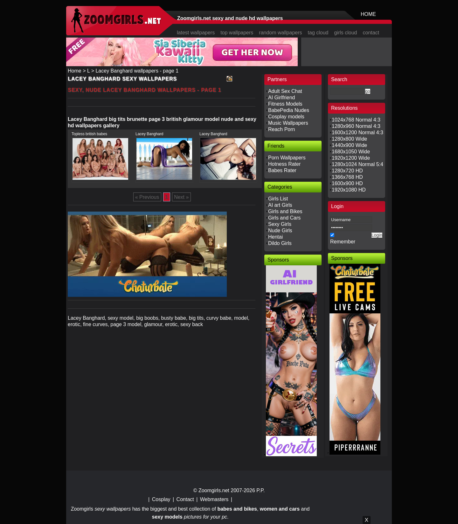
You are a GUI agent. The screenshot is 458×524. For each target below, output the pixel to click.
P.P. (260, 490)
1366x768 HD (347, 177)
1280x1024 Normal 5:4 (357, 164)
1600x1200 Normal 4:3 (357, 132)
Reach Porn (281, 129)
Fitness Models (285, 104)
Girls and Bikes (285, 211)
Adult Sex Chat (285, 91)
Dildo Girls (280, 243)
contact (371, 32)
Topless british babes (89, 134)
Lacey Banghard (149, 134)
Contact (185, 499)
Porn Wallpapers (287, 157)
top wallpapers (236, 32)
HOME (368, 14)
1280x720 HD (347, 170)
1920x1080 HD (349, 189)
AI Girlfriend (281, 97)
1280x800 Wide (349, 139)
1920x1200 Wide (351, 158)
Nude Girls (280, 230)
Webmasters (214, 499)
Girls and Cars (284, 217)
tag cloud (318, 32)
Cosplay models (286, 116)
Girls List (278, 198)
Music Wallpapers (288, 123)
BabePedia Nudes (288, 110)
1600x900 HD (347, 183)
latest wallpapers (196, 32)
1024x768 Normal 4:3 (356, 119)
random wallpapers (280, 32)
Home (74, 70)
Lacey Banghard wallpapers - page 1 (136, 70)
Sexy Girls (279, 224)
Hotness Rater (284, 164)
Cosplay (161, 499)
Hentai (275, 237)
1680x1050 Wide (351, 151)
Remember (342, 241)
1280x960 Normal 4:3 (356, 126)
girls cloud (345, 32)
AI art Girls (280, 205)
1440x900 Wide (349, 145)
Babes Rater (282, 170)
